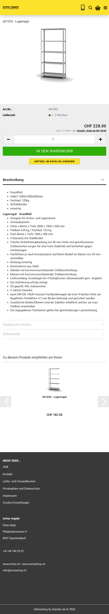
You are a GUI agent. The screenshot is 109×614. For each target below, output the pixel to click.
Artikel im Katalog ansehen (54, 161)
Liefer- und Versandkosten (19, 481)
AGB (5, 467)
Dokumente (11, 334)
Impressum (10, 495)
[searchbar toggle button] (90, 7)
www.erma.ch (11, 564)
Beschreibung (13, 180)
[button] (5, 401)
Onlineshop (41, 609)
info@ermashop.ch (14, 570)
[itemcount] (54, 139)
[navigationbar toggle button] (105, 7)
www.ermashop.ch (33, 564)
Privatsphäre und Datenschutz (21, 488)
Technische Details (17, 325)
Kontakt (8, 474)
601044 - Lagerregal (54, 396)
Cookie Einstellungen (16, 502)
